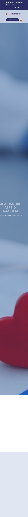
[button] (21, 20)
